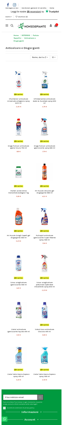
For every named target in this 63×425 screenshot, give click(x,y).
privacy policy (29, 408)
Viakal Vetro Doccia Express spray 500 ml (44, 375)
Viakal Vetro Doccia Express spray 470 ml (18, 375)
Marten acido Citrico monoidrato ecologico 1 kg (18, 192)
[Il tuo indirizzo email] (20, 397)
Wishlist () (21, 17)
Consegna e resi (12, 8)
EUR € (9, 17)
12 (54, 57)
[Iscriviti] (40, 397)
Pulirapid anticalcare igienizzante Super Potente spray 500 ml (44, 237)
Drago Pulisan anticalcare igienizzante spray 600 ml (44, 147)
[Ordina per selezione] (40, 57)
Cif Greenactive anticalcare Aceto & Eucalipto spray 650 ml (44, 101)
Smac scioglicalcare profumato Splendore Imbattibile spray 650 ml (44, 284)
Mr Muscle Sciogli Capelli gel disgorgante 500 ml (18, 236)
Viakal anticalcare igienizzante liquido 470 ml (18, 330)
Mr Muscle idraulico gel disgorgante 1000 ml (44, 192)
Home (52, 8)
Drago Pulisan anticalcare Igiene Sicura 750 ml (18, 147)
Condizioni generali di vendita (34, 8)
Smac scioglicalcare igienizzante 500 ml (18, 283)
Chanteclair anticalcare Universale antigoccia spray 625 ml (18, 101)
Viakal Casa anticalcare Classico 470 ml (44, 330)
